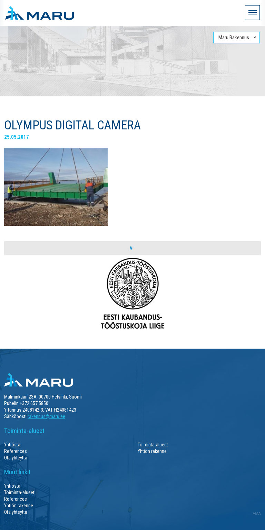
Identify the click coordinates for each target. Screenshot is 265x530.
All (132, 248)
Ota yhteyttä (15, 457)
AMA (257, 513)
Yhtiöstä (12, 444)
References (15, 451)
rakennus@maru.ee (46, 416)
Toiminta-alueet (153, 444)
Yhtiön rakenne (152, 451)
